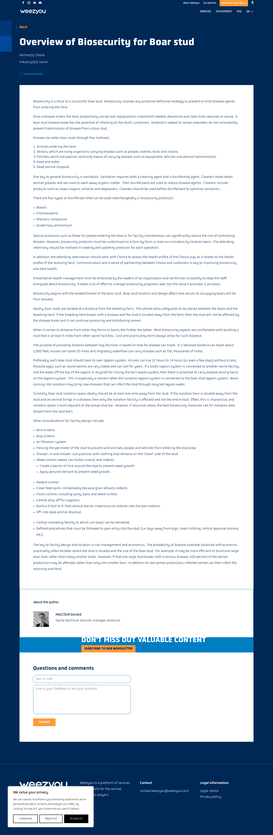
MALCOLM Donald (68, 614)
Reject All (51, 818)
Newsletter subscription (234, 3)
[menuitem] (250, 13)
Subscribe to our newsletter (115, 650)
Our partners (209, 3)
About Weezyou (191, 3)
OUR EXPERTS (224, 11)
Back (23, 27)
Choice (40, 55)
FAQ (239, 11)
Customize (25, 818)
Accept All (76, 818)
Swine (43, 62)
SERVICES (205, 11)
